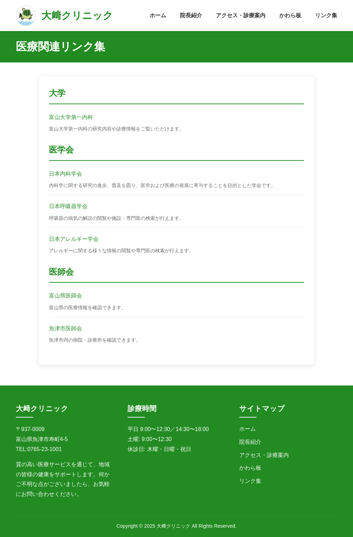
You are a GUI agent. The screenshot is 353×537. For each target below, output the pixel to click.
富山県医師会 (65, 296)
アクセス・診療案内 (240, 15)
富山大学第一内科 (71, 117)
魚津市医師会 (65, 328)
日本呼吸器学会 (68, 206)
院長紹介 (191, 15)
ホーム (158, 15)
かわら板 (290, 15)
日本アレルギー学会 (74, 239)
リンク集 (326, 15)
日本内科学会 (65, 174)
